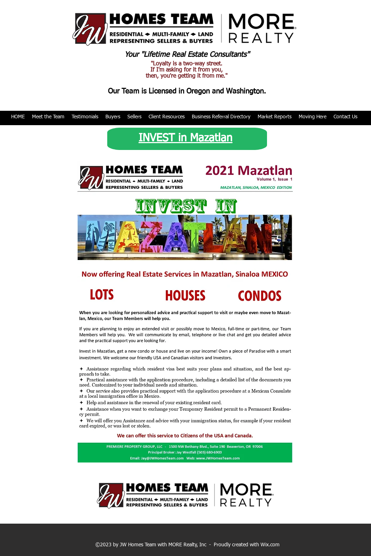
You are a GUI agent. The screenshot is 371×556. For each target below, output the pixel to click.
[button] (48, 117)
